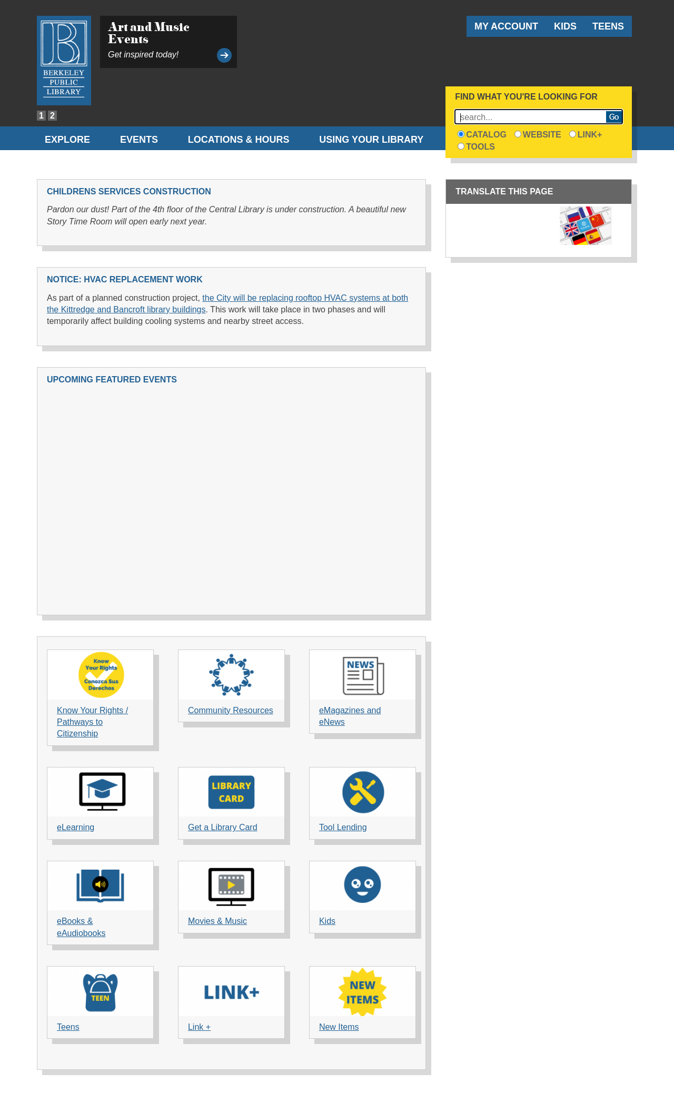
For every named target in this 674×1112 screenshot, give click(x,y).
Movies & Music (217, 921)
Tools (476, 146)
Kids (565, 26)
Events (139, 139)
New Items (339, 1026)
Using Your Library (371, 139)
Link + (199, 1026)
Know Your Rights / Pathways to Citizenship (92, 722)
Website (537, 134)
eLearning (75, 827)
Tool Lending (343, 827)
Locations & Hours (239, 139)
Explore (67, 139)
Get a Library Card (222, 827)
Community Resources (230, 710)
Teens (608, 26)
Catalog (482, 134)
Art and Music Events (149, 33)
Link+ (585, 134)
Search (614, 117)
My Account (506, 26)
